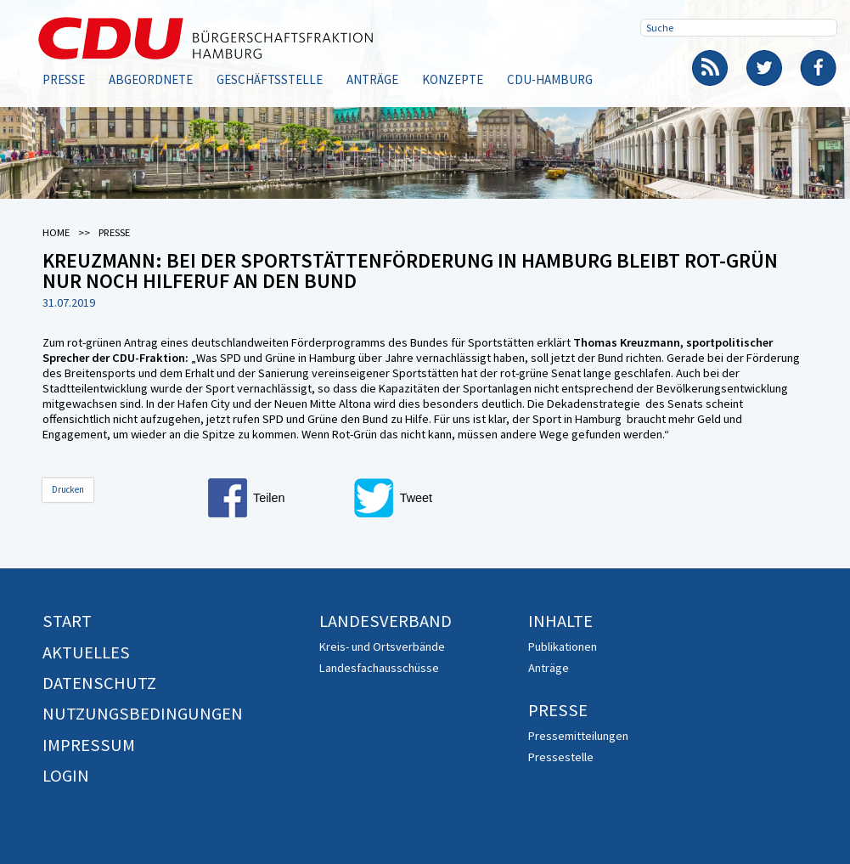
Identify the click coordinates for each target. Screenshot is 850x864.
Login (65, 776)
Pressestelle (561, 757)
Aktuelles (86, 652)
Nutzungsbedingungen (142, 714)
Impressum (88, 745)
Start (67, 621)
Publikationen (562, 646)
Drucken (68, 489)
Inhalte (560, 621)
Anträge (372, 79)
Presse (63, 79)
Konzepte (452, 79)
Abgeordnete (151, 79)
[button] (276, 497)
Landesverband (385, 621)
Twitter (764, 68)
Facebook (818, 68)
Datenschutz (99, 683)
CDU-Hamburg (550, 79)
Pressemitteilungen (578, 735)
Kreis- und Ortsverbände (382, 646)
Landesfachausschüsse (379, 667)
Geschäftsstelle (270, 79)
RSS (710, 68)
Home (56, 232)
